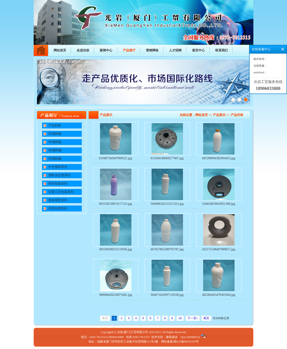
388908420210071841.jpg (115, 295)
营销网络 (152, 50)
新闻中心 (106, 50)
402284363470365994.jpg (218, 295)
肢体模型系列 (57, 200)
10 (180, 318)
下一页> (192, 318)
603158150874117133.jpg (115, 203)
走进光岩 (83, 50)
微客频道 (172, 337)
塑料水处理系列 (59, 175)
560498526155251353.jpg (166, 203)
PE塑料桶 (54, 150)
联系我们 (221, 50)
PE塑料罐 (54, 158)
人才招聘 (175, 50)
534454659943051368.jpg (218, 203)
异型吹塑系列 (57, 208)
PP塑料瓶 (54, 142)
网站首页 (60, 50)
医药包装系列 (57, 183)
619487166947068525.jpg (115, 158)
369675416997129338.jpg (166, 295)
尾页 (206, 318)
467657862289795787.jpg (166, 249)
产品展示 (219, 115)
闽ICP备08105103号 (186, 341)
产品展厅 (129, 50)
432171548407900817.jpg (218, 249)
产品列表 (54, 125)
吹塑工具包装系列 (61, 192)
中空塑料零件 (57, 167)
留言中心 (198, 50)
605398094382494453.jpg (218, 158)
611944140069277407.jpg (167, 158)
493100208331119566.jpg (115, 249)
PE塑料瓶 (54, 133)
